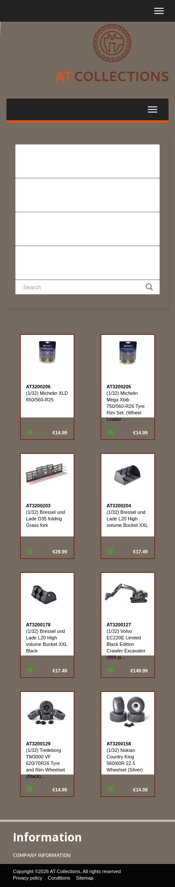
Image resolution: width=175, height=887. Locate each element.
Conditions (59, 877)
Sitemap (84, 877)
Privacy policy (27, 877)
